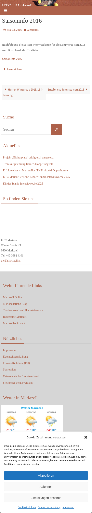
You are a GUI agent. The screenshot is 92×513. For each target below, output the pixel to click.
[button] (86, 437)
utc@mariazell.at (11, 260)
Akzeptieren (46, 475)
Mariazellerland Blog (15, 303)
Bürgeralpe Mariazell (15, 316)
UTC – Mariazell (17, 5)
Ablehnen (46, 486)
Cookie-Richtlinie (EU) (16, 363)
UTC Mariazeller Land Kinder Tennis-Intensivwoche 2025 (36, 176)
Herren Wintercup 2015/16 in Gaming (23, 92)
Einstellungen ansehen (46, 497)
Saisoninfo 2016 (12, 59)
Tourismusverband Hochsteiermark (23, 310)
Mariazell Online (12, 297)
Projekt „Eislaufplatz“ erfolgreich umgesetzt (28, 157)
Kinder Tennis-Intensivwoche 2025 (23, 183)
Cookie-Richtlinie (27, 507)
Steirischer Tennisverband (17, 382)
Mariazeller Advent (14, 323)
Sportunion (9, 369)
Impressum (68, 507)
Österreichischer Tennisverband (21, 376)
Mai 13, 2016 (14, 30)
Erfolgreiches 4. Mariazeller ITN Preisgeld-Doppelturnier (36, 170)
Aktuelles (33, 30)
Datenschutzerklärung (49, 507)
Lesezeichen (14, 69)
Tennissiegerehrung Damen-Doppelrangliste (28, 164)
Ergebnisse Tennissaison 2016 (68, 89)
